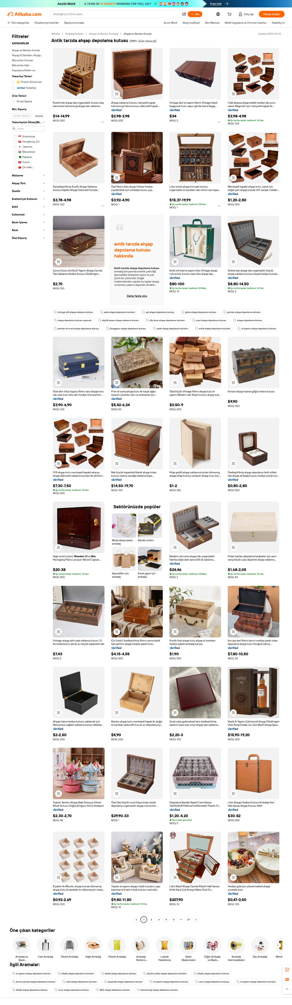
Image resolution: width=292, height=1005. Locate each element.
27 (188, 919)
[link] (287, 969)
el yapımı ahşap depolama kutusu (257, 328)
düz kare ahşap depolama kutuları (165, 320)
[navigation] (28, 477)
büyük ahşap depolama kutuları (76, 973)
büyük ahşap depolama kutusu (211, 973)
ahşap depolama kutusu (247, 320)
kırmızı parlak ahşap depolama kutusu (33, 981)
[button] (184, 14)
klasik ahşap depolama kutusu (118, 973)
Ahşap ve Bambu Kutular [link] (138, 33)
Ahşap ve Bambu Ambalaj (103, 33)
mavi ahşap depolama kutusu (209, 320)
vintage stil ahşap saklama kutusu (73, 312)
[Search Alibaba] (116, 14)
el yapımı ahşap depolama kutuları (256, 981)
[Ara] (195, 14)
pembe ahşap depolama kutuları (242, 312)
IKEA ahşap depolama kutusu (113, 989)
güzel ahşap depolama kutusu (198, 312)
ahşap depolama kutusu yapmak (72, 320)
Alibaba (55, 33)
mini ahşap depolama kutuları (79, 981)
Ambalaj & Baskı (74, 33)
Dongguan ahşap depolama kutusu (126, 328)
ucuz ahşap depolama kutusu (72, 989)
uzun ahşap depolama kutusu (212, 981)
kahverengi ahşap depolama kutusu (157, 989)
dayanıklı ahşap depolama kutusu (123, 981)
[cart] (230, 14)
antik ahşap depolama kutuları (213, 328)
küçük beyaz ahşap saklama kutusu (118, 320)
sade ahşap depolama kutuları (117, 312)
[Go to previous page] (136, 919)
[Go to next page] (196, 919)
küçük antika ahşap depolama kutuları (165, 973)
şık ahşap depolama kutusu (158, 312)
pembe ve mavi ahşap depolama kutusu (76, 328)
